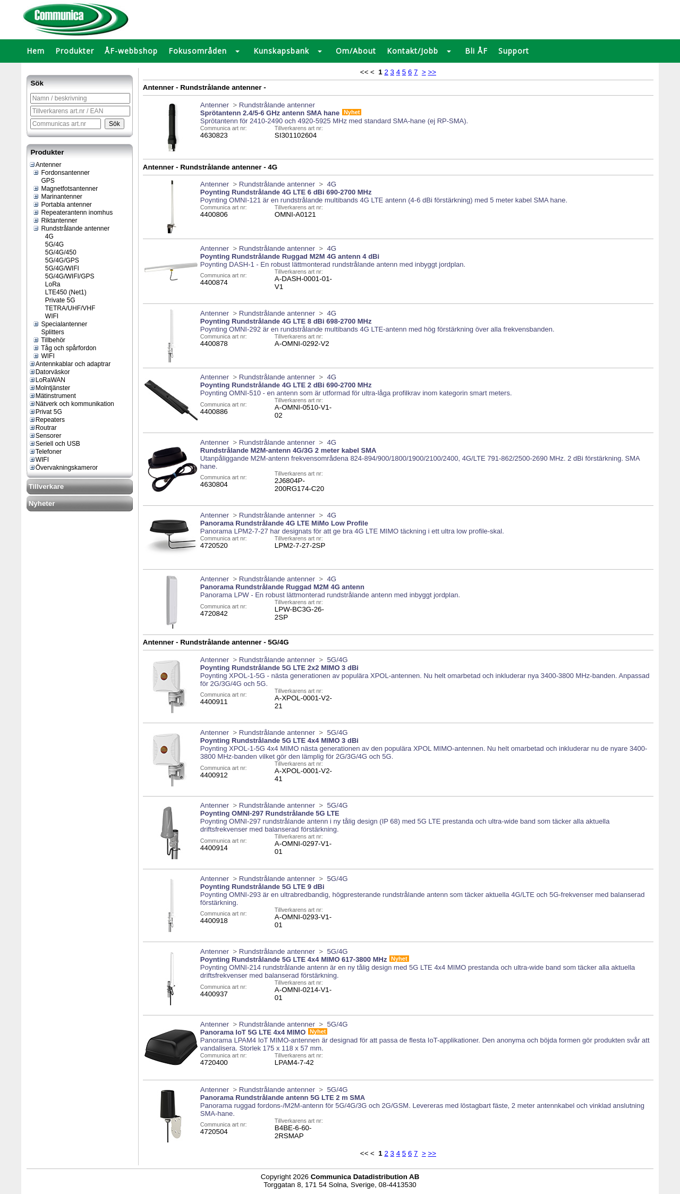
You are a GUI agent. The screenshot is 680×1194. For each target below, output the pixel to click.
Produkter (74, 51)
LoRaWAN (47, 380)
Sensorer (45, 435)
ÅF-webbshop (131, 51)
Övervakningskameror (63, 467)
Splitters (48, 332)
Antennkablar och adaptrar (69, 364)
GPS (43, 180)
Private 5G (56, 300)
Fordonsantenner (61, 172)
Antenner (45, 164)
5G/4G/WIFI (58, 268)
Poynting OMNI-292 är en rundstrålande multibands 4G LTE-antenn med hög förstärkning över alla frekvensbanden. (377, 329)
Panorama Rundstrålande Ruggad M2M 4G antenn (282, 587)
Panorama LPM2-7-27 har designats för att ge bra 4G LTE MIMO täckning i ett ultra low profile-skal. (352, 531)
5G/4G (50, 244)
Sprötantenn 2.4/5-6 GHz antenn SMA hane (269, 113)
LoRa (49, 284)
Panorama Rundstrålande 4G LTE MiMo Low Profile (284, 523)
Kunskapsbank (281, 51)
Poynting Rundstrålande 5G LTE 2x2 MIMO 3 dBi (279, 668)
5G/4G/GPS (58, 260)
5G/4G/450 (56, 252)
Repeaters (47, 420)
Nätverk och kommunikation (71, 404)
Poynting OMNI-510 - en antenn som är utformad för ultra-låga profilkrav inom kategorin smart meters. (356, 393)
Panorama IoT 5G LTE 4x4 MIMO (252, 1032)
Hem (36, 51)
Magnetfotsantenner (65, 188)
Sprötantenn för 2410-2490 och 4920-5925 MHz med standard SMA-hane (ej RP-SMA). (334, 121)
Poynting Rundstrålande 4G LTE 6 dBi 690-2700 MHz (286, 192)
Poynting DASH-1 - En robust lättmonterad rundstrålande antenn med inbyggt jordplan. (332, 264)
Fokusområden (197, 51)
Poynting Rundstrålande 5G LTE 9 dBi (262, 887)
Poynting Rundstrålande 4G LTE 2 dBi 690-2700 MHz (286, 385)
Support (513, 51)
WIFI (48, 316)
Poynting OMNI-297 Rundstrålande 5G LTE (269, 813)
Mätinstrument (52, 396)
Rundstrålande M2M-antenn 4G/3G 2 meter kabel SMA (288, 450)
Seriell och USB (54, 443)
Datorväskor (49, 372)
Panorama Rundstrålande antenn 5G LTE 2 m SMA (282, 1098)
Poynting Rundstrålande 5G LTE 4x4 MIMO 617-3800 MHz (293, 959)
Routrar (43, 427)
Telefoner (45, 451)
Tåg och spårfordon (64, 348)
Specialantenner (59, 324)
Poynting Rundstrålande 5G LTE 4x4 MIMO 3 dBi (279, 740)
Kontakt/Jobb (412, 51)
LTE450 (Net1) (62, 292)
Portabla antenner (62, 204)
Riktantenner (54, 220)
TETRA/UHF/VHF (66, 308)
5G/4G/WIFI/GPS (66, 276)
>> (432, 72)
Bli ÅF (476, 51)
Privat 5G (45, 412)
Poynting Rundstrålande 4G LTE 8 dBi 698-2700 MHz (286, 321)
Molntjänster (49, 388)
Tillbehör (48, 340)
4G (45, 236)
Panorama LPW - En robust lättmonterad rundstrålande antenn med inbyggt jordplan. (330, 595)
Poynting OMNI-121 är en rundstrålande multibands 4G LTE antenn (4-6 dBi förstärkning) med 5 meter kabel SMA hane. (383, 200)
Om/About (356, 51)
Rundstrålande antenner (70, 228)
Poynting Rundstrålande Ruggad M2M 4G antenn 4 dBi (289, 256)
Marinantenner (57, 196)
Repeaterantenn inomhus (72, 212)
